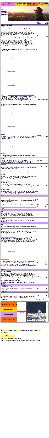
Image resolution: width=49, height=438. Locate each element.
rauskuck (38, 340)
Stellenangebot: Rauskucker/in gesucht (21, 311)
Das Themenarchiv (7, 4)
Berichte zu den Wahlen (8, 204)
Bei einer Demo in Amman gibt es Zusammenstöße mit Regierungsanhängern (18, 166)
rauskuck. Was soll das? (32, 4)
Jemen (2, 158)
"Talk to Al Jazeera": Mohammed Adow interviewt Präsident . (18, 207)
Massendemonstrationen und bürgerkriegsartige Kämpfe (21, 95)
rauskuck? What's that (43, 4)
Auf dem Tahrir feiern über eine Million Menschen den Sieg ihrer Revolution (17, 136)
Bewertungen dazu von (14, 242)
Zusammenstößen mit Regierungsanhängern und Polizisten (15, 161)
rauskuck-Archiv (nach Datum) (21, 4)
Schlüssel (39, 23)
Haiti (2, 211)
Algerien (3, 153)
